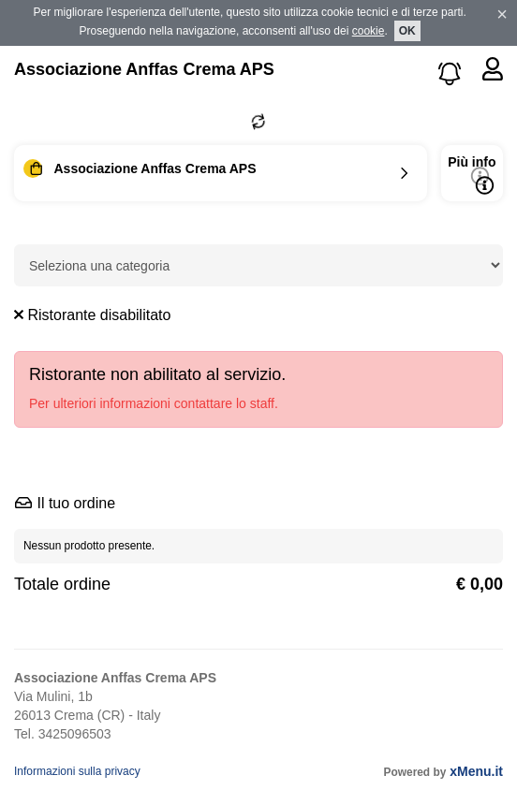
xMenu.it (476, 771)
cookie (368, 30)
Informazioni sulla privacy (77, 771)
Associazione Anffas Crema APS (144, 69)
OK (407, 30)
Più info (471, 174)
